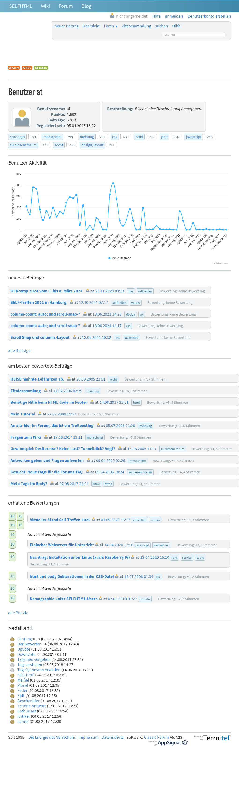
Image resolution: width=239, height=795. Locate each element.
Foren (109, 26)
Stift (21, 695)
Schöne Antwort (31, 705)
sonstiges (17, 136)
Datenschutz (112, 737)
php (164, 136)
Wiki (45, 6)
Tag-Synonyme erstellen (38, 669)
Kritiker (23, 716)
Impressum (88, 737)
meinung (87, 136)
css (114, 136)
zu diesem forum (23, 145)
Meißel (23, 680)
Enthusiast (26, 711)
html (139, 136)
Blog (86, 6)
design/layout (92, 145)
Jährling (24, 638)
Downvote (26, 654)
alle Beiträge (19, 350)
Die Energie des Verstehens (52, 737)
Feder (22, 690)
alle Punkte (18, 612)
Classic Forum (156, 737)
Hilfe (176, 26)
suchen (161, 26)
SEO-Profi (25, 675)
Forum (66, 6)
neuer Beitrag (66, 26)
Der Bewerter (29, 644)
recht (59, 145)
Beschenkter (28, 700)
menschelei (52, 136)
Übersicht (91, 26)
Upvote (23, 649)
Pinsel (22, 685)
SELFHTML (20, 6)
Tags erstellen (29, 664)
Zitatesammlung (136, 26)
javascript (193, 136)
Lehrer (23, 721)
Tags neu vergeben (34, 659)
